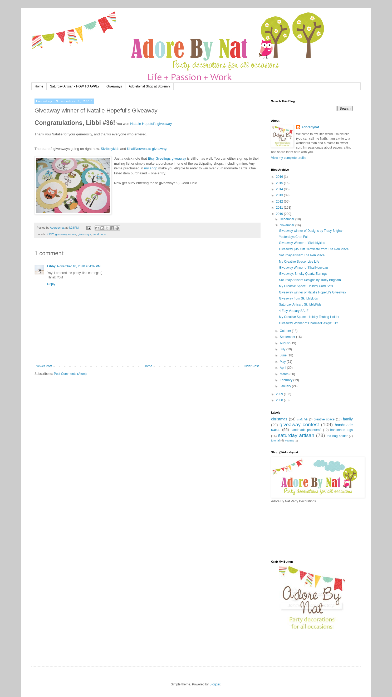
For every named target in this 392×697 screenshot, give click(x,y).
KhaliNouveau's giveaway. (147, 149)
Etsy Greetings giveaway (167, 158)
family (348, 419)
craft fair (302, 419)
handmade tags (341, 430)
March (285, 374)
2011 (280, 207)
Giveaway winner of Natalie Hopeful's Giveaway (312, 292)
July (283, 349)
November (287, 225)
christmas (279, 419)
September (288, 337)
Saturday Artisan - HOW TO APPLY (75, 86)
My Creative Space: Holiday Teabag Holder (309, 317)
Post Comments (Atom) (70, 374)
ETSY (50, 234)
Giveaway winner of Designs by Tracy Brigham (311, 231)
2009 (280, 394)
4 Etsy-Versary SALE (293, 311)
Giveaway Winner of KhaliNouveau (303, 267)
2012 (280, 201)
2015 (280, 183)
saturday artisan (296, 435)
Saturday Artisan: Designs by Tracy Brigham (310, 280)
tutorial (275, 440)
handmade (99, 234)
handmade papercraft (306, 430)
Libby (51, 266)
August (285, 343)
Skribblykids (110, 149)
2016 (280, 177)
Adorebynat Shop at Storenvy (149, 86)
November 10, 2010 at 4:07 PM (79, 266)
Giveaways (114, 86)
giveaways (84, 234)
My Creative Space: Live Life (299, 261)
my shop (150, 168)
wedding (289, 440)
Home (39, 86)
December (287, 219)
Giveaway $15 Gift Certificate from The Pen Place (314, 249)
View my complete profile (288, 158)
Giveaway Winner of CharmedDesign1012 (308, 323)
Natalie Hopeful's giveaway (151, 124)
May (283, 362)
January (286, 386)
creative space (324, 419)
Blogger (214, 684)
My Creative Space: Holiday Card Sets (306, 286)
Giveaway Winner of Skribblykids (302, 243)
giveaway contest (299, 424)
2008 (280, 400)
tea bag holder (337, 436)
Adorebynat (310, 127)
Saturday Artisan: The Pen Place (302, 255)
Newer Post (44, 366)
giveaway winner (65, 234)
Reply (51, 284)
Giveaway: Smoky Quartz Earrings (303, 274)
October (286, 331)
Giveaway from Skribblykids (298, 298)
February (286, 380)
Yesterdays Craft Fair (293, 237)
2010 (280, 214)
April (283, 368)
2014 (280, 189)
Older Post (251, 366)
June (283, 355)
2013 (280, 195)
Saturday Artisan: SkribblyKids (300, 304)
